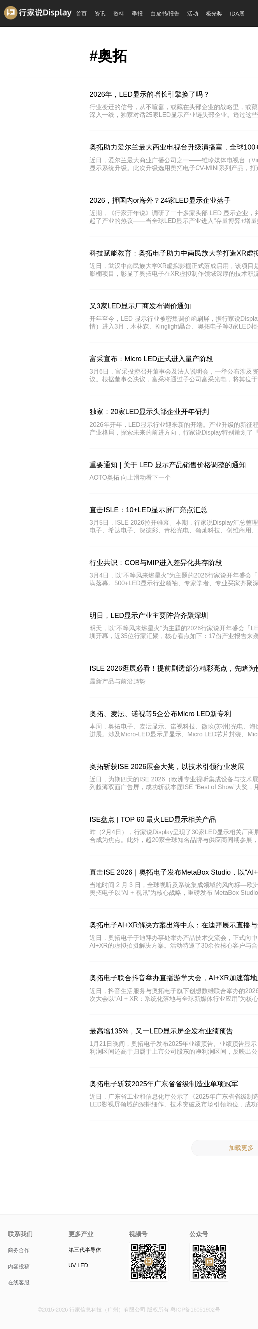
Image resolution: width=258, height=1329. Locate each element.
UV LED (78, 1265)
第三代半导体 (84, 1250)
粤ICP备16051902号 (195, 1309)
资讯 (100, 13)
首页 (81, 13)
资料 (118, 13)
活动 (192, 13)
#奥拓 (108, 56)
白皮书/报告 (165, 13)
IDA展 (237, 13)
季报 (137, 13)
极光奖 (214, 13)
